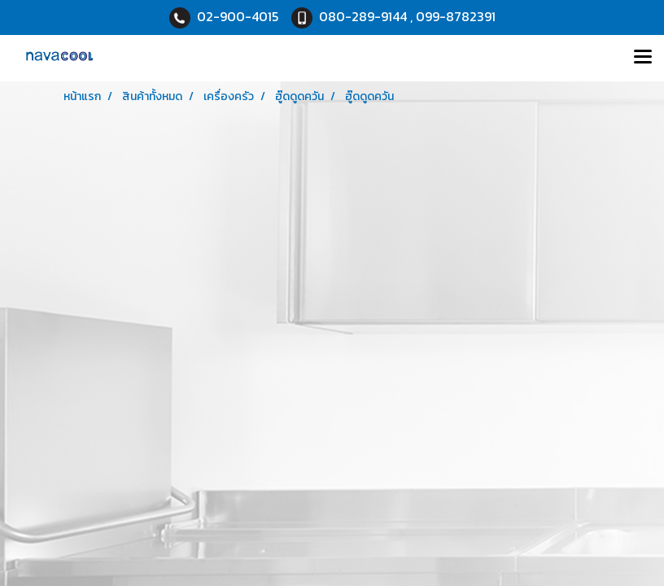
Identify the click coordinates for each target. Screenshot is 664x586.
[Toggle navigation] (643, 58)
